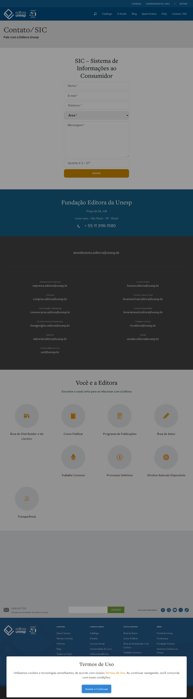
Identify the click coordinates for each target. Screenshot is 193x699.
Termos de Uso (115, 672)
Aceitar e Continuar (96, 689)
